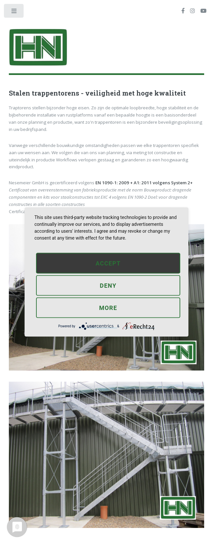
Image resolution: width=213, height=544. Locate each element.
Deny (108, 285)
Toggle (14, 12)
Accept (108, 263)
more (108, 307)
